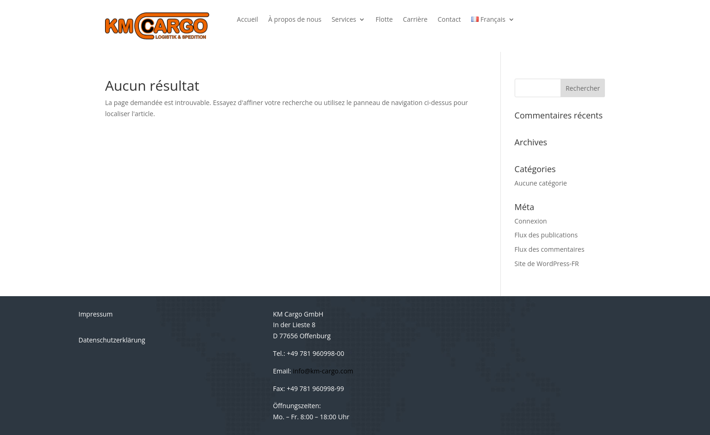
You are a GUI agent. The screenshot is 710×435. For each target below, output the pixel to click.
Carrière (415, 20)
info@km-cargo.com (323, 371)
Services (343, 20)
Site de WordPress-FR (547, 263)
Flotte (383, 20)
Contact (449, 20)
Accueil (247, 20)
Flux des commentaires (550, 249)
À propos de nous (295, 20)
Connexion (531, 221)
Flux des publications (546, 234)
